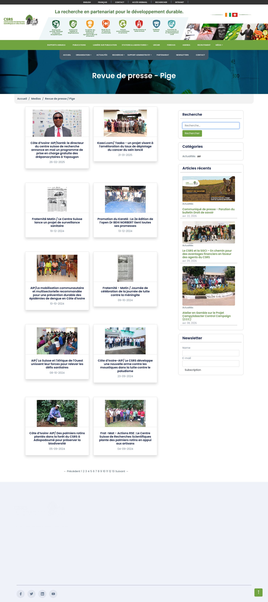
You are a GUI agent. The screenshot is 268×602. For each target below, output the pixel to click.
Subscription (193, 370)
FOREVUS (171, 45)
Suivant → (121, 471)
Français (102, 2)
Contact (119, 2)
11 (107, 471)
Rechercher (161, 2)
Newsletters (182, 55)
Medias (36, 98)
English (87, 2)
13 (113, 471)
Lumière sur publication (105, 45)
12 (110, 471)
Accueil (67, 55)
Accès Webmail (139, 2)
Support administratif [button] (138, 55)
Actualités (101, 55)
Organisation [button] (83, 55)
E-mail (186, 358)
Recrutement (204, 45)
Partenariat (163, 55)
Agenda (186, 45)
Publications (79, 45)
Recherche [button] (117, 55)
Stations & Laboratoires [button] (134, 45)
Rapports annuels (56, 45)
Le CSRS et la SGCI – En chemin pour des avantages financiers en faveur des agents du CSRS (207, 254)
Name (186, 348)
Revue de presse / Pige (60, 98)
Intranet (179, 2)
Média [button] (218, 45)
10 (104, 471)
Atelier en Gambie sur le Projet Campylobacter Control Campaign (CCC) (206, 316)
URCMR (156, 45)
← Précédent (72, 471)
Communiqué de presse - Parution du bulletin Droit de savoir (208, 211)
